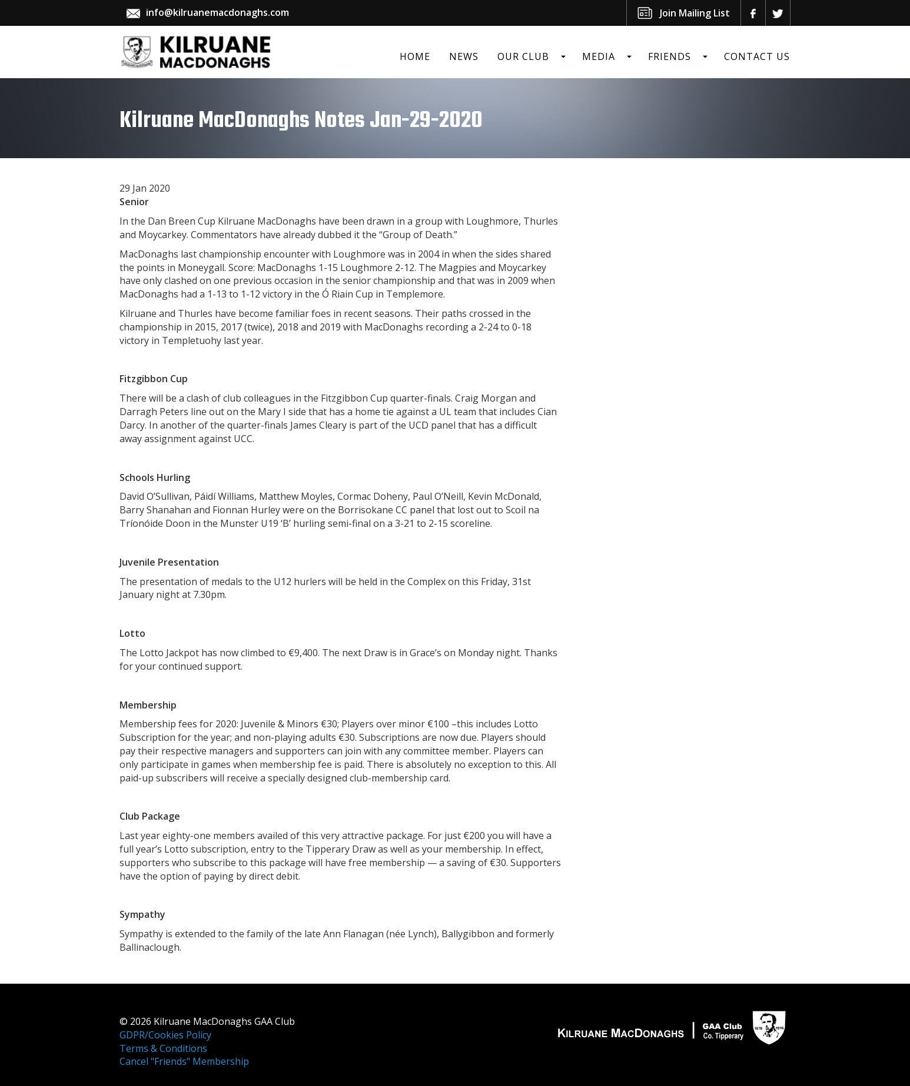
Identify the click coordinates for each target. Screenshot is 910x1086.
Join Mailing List (695, 12)
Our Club (523, 56)
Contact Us (757, 56)
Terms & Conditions (163, 1048)
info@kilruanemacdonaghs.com (217, 12)
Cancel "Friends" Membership (184, 1061)
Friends (669, 56)
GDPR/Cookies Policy (165, 1034)
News (464, 56)
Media (598, 56)
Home (415, 56)
